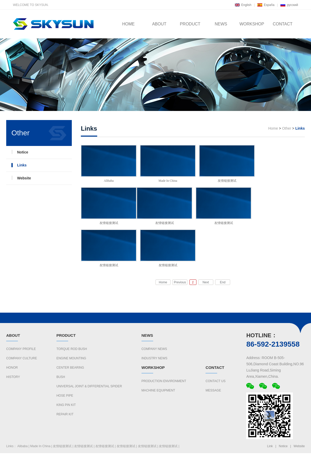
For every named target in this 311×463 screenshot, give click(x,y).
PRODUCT (190, 24)
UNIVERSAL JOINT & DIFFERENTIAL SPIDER (89, 386)
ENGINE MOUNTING (71, 358)
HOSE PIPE (64, 395)
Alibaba (109, 164)
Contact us (215, 381)
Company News (154, 349)
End (222, 282)
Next (206, 282)
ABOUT (159, 24)
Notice (22, 152)
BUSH (60, 377)
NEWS (221, 24)
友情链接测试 (227, 164)
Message (213, 390)
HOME (128, 24)
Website (24, 178)
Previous (180, 282)
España (269, 5)
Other (286, 128)
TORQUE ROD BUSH (71, 349)
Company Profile (21, 349)
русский (292, 5)
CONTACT (282, 24)
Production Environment (164, 381)
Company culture (21, 358)
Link (270, 446)
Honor (12, 367)
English (246, 5)
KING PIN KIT (66, 405)
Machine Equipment (158, 390)
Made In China (168, 164)
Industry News (154, 358)
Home (273, 128)
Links (22, 165)
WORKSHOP (251, 24)
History (13, 377)
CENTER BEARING (70, 367)
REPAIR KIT (65, 414)
